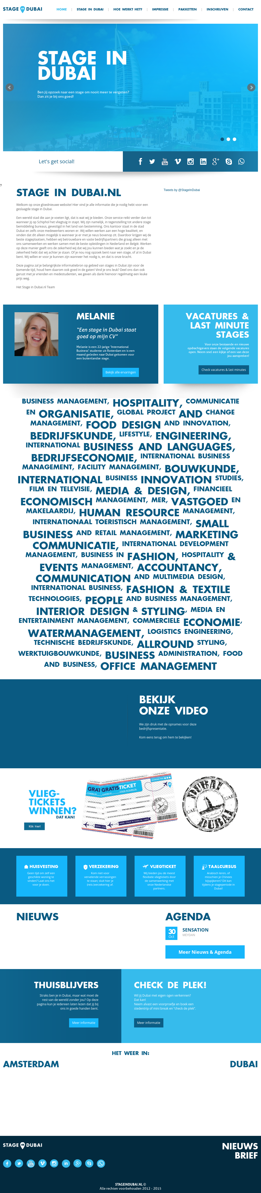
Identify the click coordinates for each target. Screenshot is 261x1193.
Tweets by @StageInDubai (182, 190)
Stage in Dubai (23, 9)
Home (62, 9)
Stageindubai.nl (128, 1184)
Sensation (195, 930)
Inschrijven (217, 9)
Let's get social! (56, 161)
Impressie (160, 9)
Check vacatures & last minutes (224, 370)
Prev (10, 87)
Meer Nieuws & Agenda (204, 952)
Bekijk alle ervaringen (121, 372)
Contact (245, 9)
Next (251, 87)
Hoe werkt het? (127, 9)
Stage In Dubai (90, 9)
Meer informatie (83, 1023)
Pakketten (187, 9)
